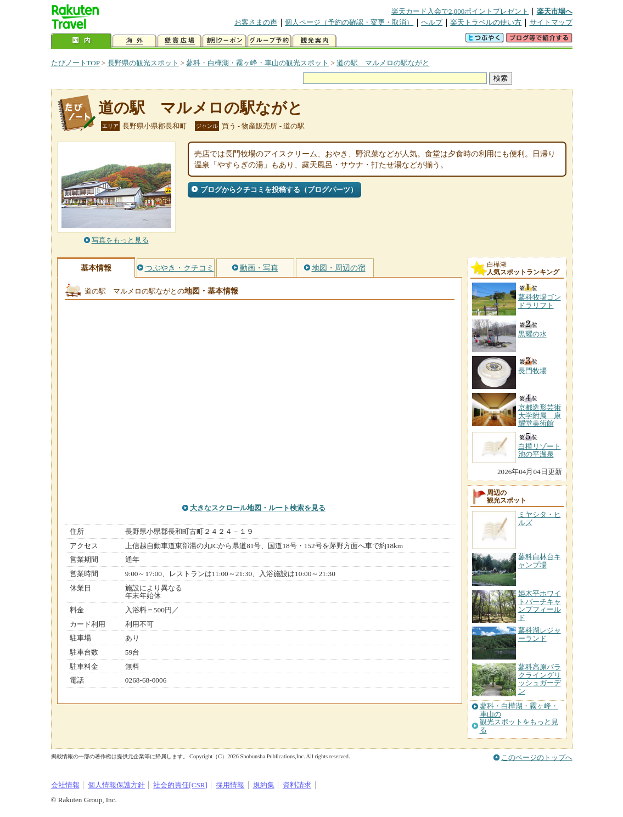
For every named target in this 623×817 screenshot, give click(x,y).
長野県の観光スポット (143, 63)
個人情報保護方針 (116, 785)
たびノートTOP (75, 63)
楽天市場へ (555, 11)
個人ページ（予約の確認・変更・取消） (349, 22)
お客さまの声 (255, 22)
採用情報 (230, 785)
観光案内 (314, 41)
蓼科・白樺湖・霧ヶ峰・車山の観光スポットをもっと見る (519, 718)
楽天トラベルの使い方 (485, 22)
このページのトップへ (537, 757)
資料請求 (297, 785)
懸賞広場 (179, 41)
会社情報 (65, 785)
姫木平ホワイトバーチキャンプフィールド (539, 605)
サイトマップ (551, 22)
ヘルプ (431, 22)
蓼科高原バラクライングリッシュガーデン (539, 679)
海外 (134, 41)
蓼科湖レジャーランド (539, 634)
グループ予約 (269, 41)
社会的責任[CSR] (180, 785)
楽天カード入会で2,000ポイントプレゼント (460, 11)
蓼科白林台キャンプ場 (539, 560)
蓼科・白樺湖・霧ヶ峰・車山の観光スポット (257, 63)
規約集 (263, 785)
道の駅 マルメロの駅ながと (382, 63)
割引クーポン (224, 41)
